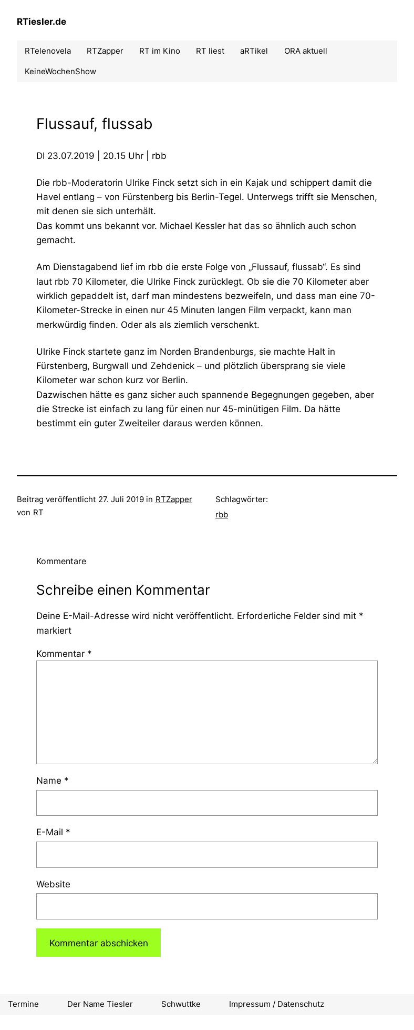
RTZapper (174, 499)
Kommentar (64, 653)
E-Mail (53, 831)
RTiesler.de (41, 21)
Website (53, 883)
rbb (221, 514)
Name (52, 780)
